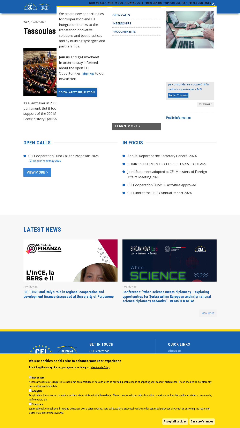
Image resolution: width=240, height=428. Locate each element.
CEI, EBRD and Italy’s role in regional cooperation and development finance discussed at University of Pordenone (68, 297)
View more (36, 176)
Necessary (38, 377)
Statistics (37, 404)
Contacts (202, 8)
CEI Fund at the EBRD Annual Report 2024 (159, 196)
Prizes (186, 8)
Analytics (37, 390)
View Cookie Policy (100, 367)
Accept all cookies (175, 421)
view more (208, 316)
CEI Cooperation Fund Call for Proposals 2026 (63, 160)
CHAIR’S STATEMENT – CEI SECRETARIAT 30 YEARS (166, 167)
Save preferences (202, 421)
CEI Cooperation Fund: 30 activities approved (161, 188)
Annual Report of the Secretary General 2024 (161, 160)
